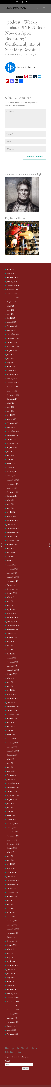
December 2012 (13, 880)
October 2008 (12, 1026)
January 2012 (12, 925)
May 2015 (10, 767)
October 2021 (12, 488)
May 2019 (10, 605)
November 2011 (13, 933)
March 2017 (11, 694)
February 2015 (12, 775)
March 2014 (11, 819)
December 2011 (13, 929)
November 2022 (13, 435)
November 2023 (13, 387)
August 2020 (12, 544)
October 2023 (12, 391)
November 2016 (13, 706)
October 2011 (12, 937)
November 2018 (13, 629)
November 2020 (13, 532)
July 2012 (10, 900)
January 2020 (12, 573)
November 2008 (13, 1022)
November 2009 (13, 1002)
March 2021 (11, 516)
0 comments (39, 55)
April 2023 (11, 415)
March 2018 (11, 658)
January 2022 (12, 476)
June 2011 (11, 953)
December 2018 (13, 625)
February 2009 (12, 1014)
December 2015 (13, 751)
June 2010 (11, 973)
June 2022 (11, 455)
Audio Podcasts (20, 55)
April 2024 (11, 366)
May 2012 (10, 909)
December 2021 (13, 480)
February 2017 (12, 698)
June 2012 (11, 904)
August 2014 (12, 799)
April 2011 (11, 961)
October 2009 (12, 1006)
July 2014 (10, 803)
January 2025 (12, 330)
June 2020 (11, 552)
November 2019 (13, 581)
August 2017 (12, 674)
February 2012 (12, 921)
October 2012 (12, 888)
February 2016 (12, 743)
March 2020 (11, 565)
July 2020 (10, 548)
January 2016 (12, 747)
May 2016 (10, 730)
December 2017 (13, 670)
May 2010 (10, 977)
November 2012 (13, 884)
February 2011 (12, 965)
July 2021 (10, 500)
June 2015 (11, 763)
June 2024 (11, 358)
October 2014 (12, 791)
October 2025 (12, 294)
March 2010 (11, 985)
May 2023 (10, 411)
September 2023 (13, 395)
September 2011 (13, 941)
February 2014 (12, 824)
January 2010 (12, 993)
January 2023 (12, 427)
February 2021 (12, 520)
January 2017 (12, 702)
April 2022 (11, 463)
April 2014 (11, 815)
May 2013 (10, 860)
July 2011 (10, 949)
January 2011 (12, 969)
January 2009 (12, 1018)
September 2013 (13, 844)
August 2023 (12, 399)
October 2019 (12, 585)
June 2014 (11, 807)
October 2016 (12, 710)
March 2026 (11, 273)
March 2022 (11, 467)
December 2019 (13, 577)
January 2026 (12, 281)
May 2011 (10, 957)
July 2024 (10, 354)
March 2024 (11, 370)
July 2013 (10, 852)
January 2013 (12, 876)
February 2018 (12, 662)
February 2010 (12, 989)
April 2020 (11, 560)
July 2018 (10, 641)
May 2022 (10, 459)
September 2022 (13, 443)
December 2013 (13, 832)
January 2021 (12, 524)
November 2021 (13, 484)
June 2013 (11, 856)
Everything (30, 55)
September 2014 (13, 795)
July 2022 (10, 451)
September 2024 (13, 346)
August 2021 (12, 496)
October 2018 (12, 633)
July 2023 (10, 403)
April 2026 (11, 269)
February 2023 (12, 423)
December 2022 (13, 431)
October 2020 (12, 536)
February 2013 (12, 872)
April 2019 (11, 609)
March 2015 (11, 771)
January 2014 (12, 828)
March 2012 (11, 917)
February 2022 (12, 471)
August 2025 (12, 302)
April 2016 (11, 734)
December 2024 (13, 334)
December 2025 (13, 285)
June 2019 (11, 601)
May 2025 (10, 314)
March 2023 (11, 419)
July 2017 (10, 678)
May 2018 (10, 650)
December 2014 (13, 783)
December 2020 (13, 528)
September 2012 (13, 892)
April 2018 (11, 654)
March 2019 (11, 613)
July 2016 (10, 722)
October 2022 (12, 439)
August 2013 (12, 848)
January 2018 (12, 666)
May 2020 (10, 556)
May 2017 (10, 686)
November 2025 (13, 289)
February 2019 (12, 617)
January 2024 (12, 378)
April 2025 (11, 318)
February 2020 (12, 569)
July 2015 (10, 759)
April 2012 (11, 913)
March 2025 (11, 322)
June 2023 (11, 407)
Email (7, 1061)
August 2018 (12, 637)
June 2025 (11, 310)
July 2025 (10, 306)
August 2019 (12, 593)
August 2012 (12, 896)
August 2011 (12, 945)
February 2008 (12, 1034)
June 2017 (11, 682)
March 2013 (11, 868)
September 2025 (13, 298)
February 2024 (12, 374)
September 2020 (13, 540)
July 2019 (10, 597)
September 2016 (13, 714)
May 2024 (10, 362)
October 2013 (12, 840)
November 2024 (13, 338)
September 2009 (13, 1010)
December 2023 (13, 382)
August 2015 (12, 755)
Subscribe (25, 1069)
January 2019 (12, 621)
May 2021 (10, 508)
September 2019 (13, 589)
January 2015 (12, 779)
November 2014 (13, 787)
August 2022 (12, 447)
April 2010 (11, 981)
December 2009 (13, 998)
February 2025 (12, 326)
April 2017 (11, 690)
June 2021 (11, 504)
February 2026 (12, 277)
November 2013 (13, 836)
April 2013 (11, 864)
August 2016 (12, 718)
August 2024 (12, 350)
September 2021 (13, 492)
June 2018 (11, 645)
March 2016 (11, 739)
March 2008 (11, 1030)
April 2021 (11, 512)
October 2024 (12, 342)
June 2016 (11, 726)
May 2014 (10, 811)
